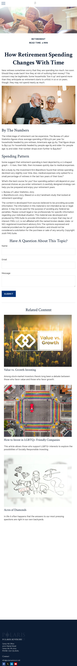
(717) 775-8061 (13, 651)
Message (6, 273)
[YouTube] (15, 663)
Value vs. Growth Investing (20, 370)
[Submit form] (9, 294)
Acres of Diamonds (15, 510)
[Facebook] (3, 663)
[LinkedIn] (11, 663)
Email (4, 259)
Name (4, 246)
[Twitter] (7, 663)
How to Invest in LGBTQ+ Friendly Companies (32, 440)
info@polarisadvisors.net (11, 660)
